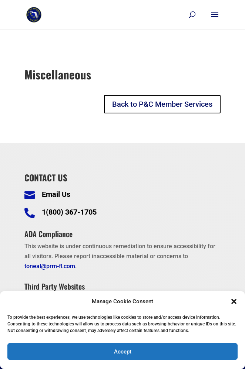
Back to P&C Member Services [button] (162, 104)
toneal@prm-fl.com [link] (49, 266)
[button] (234, 301)
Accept (122, 351)
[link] (34, 14)
